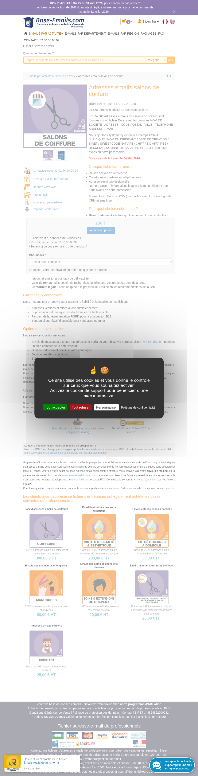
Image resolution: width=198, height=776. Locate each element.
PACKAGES (148, 33)
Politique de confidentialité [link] (138, 407)
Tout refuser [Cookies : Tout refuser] (80, 407)
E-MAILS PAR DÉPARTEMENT (85, 33)
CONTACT (31, 40)
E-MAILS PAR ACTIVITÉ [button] (46, 33)
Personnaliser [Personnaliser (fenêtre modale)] (106, 407)
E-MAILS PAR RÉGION (123, 33)
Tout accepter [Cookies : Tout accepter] (55, 407)
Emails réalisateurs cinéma (41, 762)
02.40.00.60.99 (49, 40)
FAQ (161, 33)
